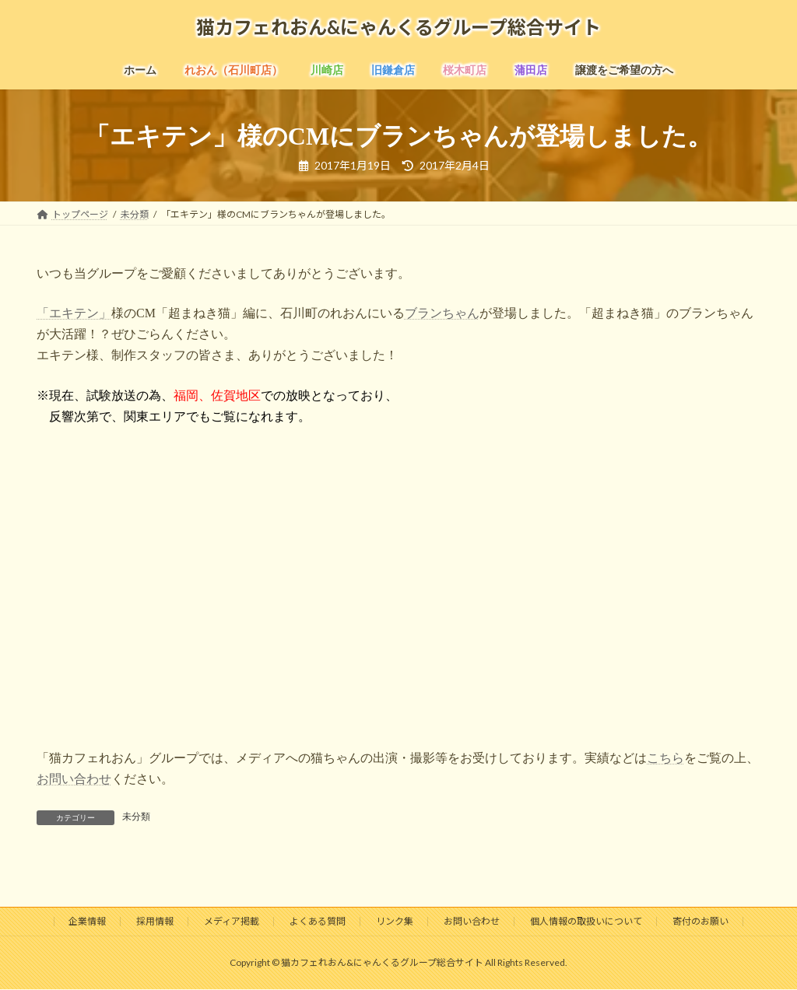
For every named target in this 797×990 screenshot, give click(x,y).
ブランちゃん (442, 313)
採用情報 (155, 921)
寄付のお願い (700, 921)
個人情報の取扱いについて (586, 921)
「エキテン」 (74, 313)
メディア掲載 (231, 921)
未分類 (136, 816)
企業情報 (87, 921)
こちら (665, 757)
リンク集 (394, 921)
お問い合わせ (74, 778)
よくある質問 (318, 921)
